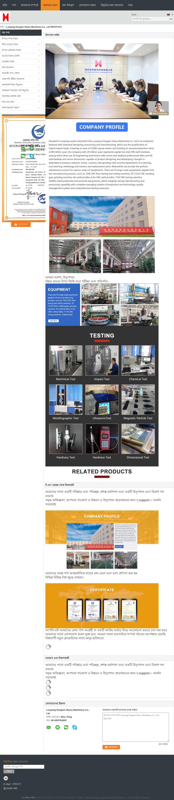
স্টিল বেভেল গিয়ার (10, 44)
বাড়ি (4, 5)
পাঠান (9, 771)
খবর (130, 5)
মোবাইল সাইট (10, 788)
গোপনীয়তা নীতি (28, 798)
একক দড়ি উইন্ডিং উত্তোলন (13, 79)
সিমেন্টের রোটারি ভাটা (11, 96)
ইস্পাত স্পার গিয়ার (10, 38)
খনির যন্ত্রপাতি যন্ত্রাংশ (10, 107)
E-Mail (6, 784)
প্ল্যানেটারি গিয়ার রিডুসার (12, 84)
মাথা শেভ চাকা (8, 102)
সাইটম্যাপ (16, 784)
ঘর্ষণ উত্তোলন (7, 67)
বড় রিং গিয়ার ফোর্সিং (11, 56)
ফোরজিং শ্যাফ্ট (8, 61)
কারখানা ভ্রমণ (50, 5)
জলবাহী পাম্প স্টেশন (10, 73)
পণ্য (14, 5)
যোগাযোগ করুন (87, 5)
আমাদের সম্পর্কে (29, 5)
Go (171, 19)
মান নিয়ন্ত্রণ (68, 5)
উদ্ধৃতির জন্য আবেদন (112, 5)
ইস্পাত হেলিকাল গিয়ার (11, 50)
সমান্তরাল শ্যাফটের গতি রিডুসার (15, 90)
